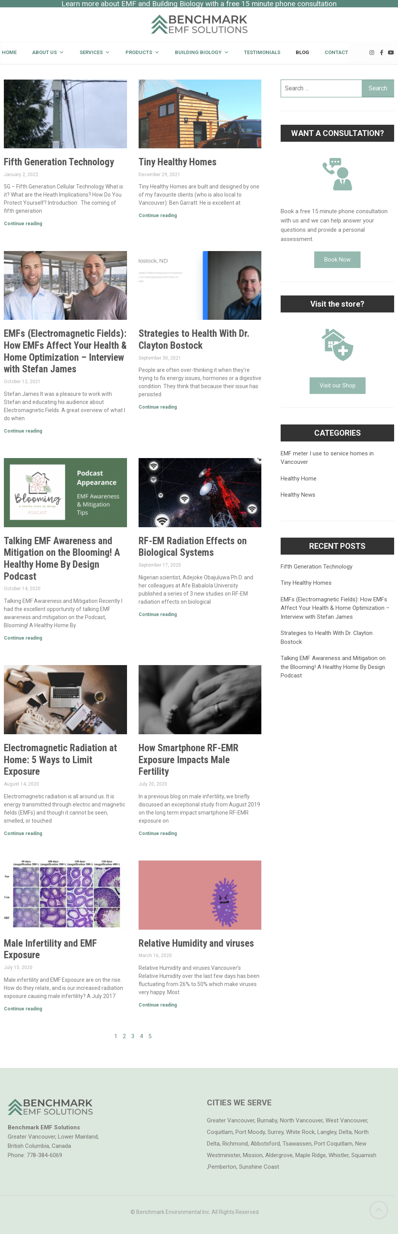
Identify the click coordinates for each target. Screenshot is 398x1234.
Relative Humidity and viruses (196, 943)
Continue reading (23, 223)
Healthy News (298, 494)
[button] (337, 259)
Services (95, 52)
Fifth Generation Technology (59, 162)
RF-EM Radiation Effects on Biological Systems (193, 546)
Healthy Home (299, 478)
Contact (336, 52)
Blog (302, 52)
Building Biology (202, 52)
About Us (48, 52)
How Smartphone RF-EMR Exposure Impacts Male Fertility (189, 759)
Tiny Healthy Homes (178, 162)
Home (9, 52)
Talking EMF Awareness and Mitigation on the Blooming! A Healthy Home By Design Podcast (62, 558)
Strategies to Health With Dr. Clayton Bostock (194, 339)
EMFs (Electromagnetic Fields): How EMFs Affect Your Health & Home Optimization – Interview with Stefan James (65, 351)
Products (142, 52)
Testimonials (262, 52)
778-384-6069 (44, 1155)
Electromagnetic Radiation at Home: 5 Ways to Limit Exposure (60, 759)
